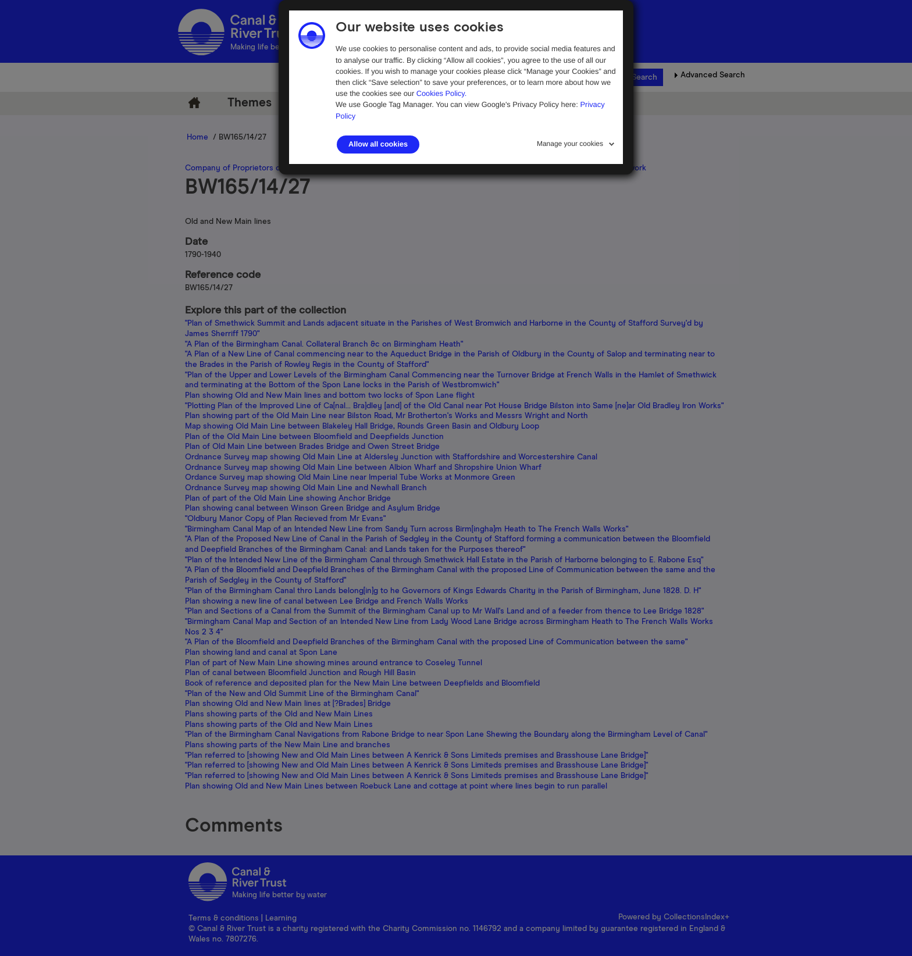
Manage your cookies (570, 144)
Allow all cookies (378, 144)
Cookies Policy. (441, 93)
